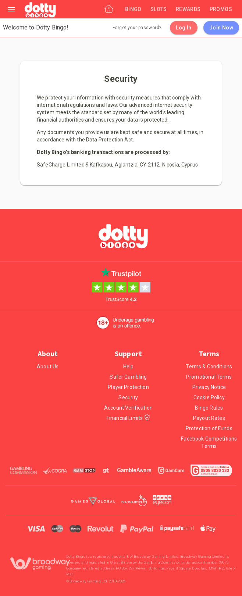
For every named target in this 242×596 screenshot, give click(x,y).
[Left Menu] (11, 9)
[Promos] (220, 9)
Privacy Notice (209, 387)
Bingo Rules (209, 408)
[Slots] (158, 9)
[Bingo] (133, 9)
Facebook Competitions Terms (209, 442)
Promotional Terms (209, 377)
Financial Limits (128, 418)
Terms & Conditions (209, 366)
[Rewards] (188, 9)
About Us (47, 366)
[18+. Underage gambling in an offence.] (125, 322)
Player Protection (128, 387)
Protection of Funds (209, 428)
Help (128, 366)
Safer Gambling (128, 377)
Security (128, 397)
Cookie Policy (209, 397)
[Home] (40, 10)
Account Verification (128, 408)
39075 (224, 562)
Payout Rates (209, 418)
